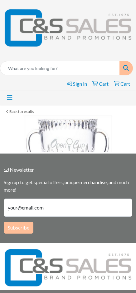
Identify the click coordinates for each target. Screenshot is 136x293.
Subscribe (18, 227)
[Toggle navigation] (9, 97)
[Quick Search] (60, 68)
